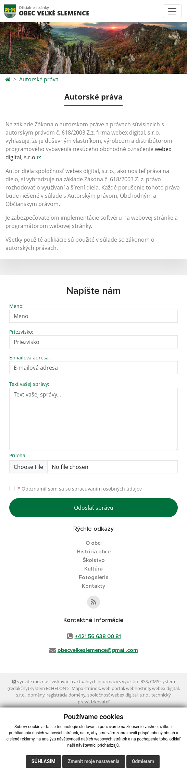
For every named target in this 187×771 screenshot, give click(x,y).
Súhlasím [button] (43, 761)
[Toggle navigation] (172, 11)
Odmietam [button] (143, 761)
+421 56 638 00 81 (98, 636)
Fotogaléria (94, 577)
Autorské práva (39, 79)
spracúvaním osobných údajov (107, 488)
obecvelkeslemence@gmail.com (98, 650)
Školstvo (94, 560)
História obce (94, 551)
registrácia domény (66, 695)
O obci (94, 543)
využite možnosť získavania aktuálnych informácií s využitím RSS (80, 681)
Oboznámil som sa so (79, 488)
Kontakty (93, 586)
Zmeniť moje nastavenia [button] (94, 761)
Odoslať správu (93, 507)
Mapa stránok (86, 688)
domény (36, 695)
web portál (113, 688)
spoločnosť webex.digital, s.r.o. (118, 695)
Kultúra (93, 569)
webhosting (138, 688)
